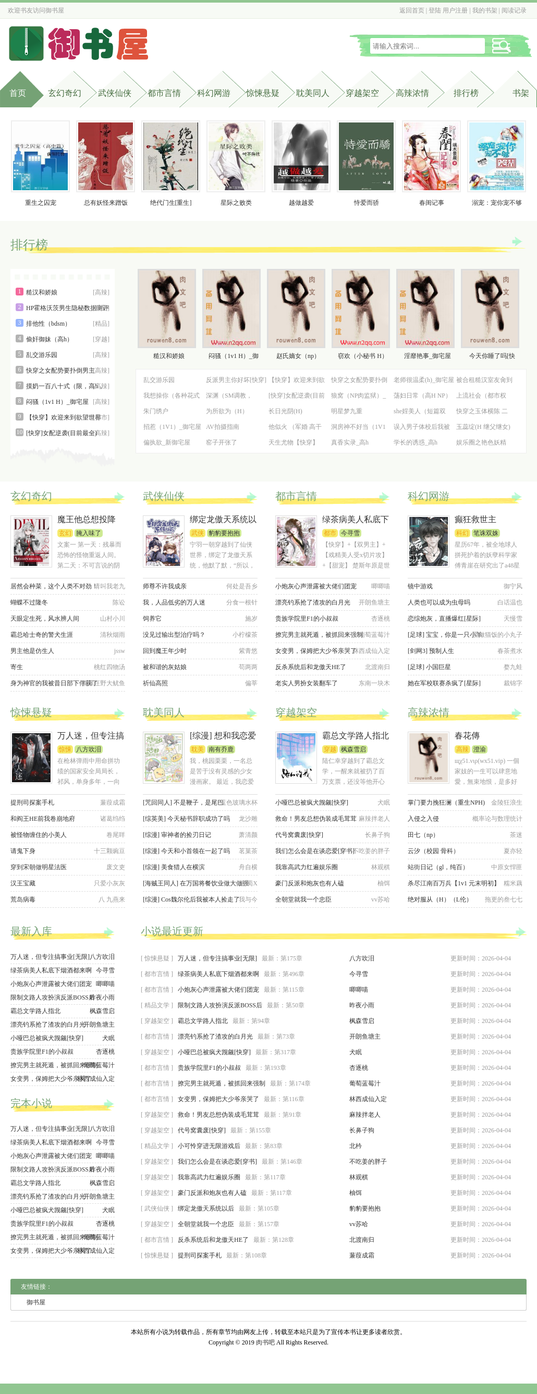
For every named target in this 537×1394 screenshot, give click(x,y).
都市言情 (164, 93)
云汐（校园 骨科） (433, 851)
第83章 (273, 1146)
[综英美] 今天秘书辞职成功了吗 (186, 818)
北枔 (355, 1146)
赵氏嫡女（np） (298, 356)
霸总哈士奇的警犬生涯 (41, 634)
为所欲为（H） (227, 411)
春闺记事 (431, 202)
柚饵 (355, 1192)
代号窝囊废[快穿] (299, 834)
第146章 (291, 1161)
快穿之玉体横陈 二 (482, 411)
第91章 (292, 1114)
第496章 (293, 974)
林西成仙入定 (96, 1078)
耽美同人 (312, 93)
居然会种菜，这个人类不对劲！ (54, 586)
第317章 (285, 1052)
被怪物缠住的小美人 (38, 834)
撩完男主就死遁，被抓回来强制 (319, 634)
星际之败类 (236, 202)
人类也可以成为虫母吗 (439, 602)
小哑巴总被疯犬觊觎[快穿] (311, 802)
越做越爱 (301, 202)
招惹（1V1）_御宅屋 (172, 426)
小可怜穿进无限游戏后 (209, 1146)
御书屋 (54, 10)
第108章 (256, 1255)
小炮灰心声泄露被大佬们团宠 (316, 586)
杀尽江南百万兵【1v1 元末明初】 (454, 883)
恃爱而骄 (366, 202)
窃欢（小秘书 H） (363, 356)
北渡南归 (361, 1239)
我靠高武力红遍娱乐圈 (306, 867)
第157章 (268, 1224)
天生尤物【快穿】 (293, 442)
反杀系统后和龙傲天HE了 (310, 667)
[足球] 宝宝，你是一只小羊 (445, 634)
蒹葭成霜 (361, 1255)
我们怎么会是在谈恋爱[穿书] (315, 851)
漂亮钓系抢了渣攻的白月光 (312, 602)
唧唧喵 (105, 984)
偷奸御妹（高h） (49, 339)
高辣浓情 (412, 93)
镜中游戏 (420, 586)
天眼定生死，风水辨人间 (44, 618)
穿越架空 (362, 93)
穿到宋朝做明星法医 (38, 867)
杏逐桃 (105, 1051)
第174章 (300, 1083)
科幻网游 (213, 93)
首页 (17, 93)
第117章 (275, 1177)
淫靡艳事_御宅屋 (427, 356)
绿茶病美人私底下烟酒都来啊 (51, 970)
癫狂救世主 (475, 519)
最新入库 (31, 931)
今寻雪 (350, 533)
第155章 (260, 1130)
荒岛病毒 (22, 899)
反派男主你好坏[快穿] (236, 380)
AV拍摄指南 (222, 426)
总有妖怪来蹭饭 (106, 202)
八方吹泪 (88, 749)
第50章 (295, 1005)
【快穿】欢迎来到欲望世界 (63, 417)
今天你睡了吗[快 (492, 356)
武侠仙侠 (114, 93)
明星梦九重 (346, 411)
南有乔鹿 (221, 749)
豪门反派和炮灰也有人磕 (309, 883)
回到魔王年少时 (165, 651)
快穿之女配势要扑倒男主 (60, 370)
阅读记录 (514, 10)
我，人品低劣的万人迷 (174, 602)
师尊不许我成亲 (165, 586)
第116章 (293, 1099)
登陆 (435, 10)
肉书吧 (265, 1342)
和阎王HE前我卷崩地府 (42, 818)
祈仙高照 (155, 683)
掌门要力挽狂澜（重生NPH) (446, 802)
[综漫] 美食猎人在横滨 (174, 867)
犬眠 (108, 1038)
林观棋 (358, 1177)
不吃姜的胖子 (368, 1161)
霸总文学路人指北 (355, 735)
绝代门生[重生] (171, 202)
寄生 (16, 667)
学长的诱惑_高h (415, 442)
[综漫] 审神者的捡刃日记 (177, 834)
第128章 (283, 1239)
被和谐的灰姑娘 (165, 667)
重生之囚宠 (40, 202)
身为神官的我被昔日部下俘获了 (54, 683)
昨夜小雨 (102, 997)
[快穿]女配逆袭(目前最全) (61, 433)
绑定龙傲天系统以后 (206, 1208)
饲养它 (152, 618)
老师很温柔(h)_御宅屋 (424, 380)
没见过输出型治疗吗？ (174, 634)
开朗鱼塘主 (99, 1024)
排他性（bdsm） (48, 323)
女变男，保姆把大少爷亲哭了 (316, 651)
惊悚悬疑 (262, 93)
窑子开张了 (221, 442)
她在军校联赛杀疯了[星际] (444, 683)
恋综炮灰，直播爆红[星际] (444, 618)
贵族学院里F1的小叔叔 (306, 618)
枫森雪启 (353, 749)
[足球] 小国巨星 (429, 667)
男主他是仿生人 (32, 651)
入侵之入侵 (423, 818)
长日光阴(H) (285, 411)
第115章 (293, 989)
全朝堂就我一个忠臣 (303, 899)
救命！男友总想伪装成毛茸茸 (316, 818)
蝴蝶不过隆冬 (29, 602)
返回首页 (411, 10)
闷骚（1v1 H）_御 (234, 356)
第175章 (291, 958)
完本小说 (31, 1103)
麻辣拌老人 (365, 1114)
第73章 (285, 1036)
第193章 (275, 1067)
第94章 (260, 1021)
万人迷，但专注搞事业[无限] (50, 956)
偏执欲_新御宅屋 (166, 442)
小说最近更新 (172, 931)
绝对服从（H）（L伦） (440, 899)
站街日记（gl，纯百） (438, 867)
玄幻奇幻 (64, 93)
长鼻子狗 (361, 1130)
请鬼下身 (22, 851)
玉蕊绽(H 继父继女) (483, 426)
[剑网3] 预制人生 (431, 651)
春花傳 (467, 735)
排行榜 (29, 245)
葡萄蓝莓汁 (99, 1065)
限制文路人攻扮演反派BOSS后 (52, 997)
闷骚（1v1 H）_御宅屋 (57, 401)
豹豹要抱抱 (224, 533)
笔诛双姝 (485, 533)
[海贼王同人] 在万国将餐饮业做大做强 (196, 883)
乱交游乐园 (41, 355)
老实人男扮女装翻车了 (306, 683)
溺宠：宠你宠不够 (497, 202)
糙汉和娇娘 (41, 292)
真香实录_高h (350, 442)
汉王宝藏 (22, 883)
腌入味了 (88, 533)
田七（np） (423, 834)
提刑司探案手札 (32, 802)
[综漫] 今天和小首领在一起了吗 (186, 851)
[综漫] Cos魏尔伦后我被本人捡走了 (191, 899)
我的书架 (484, 10)
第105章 (268, 1208)
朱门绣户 (155, 411)
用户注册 (455, 10)
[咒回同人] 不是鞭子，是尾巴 (183, 802)
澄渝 (479, 749)
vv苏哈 (358, 1224)
